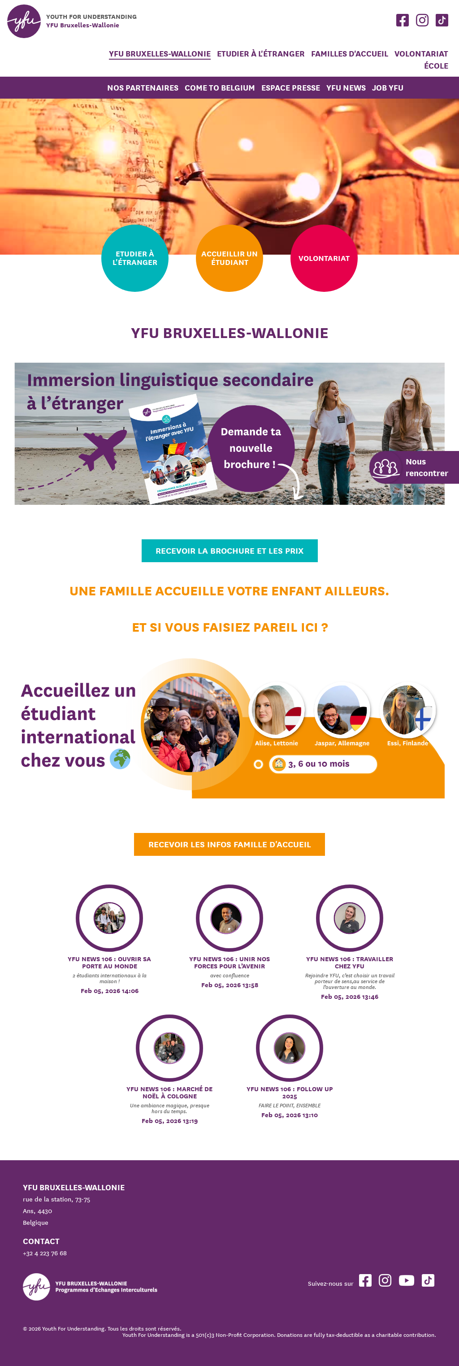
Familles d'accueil (349, 53)
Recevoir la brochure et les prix (229, 550)
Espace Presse (290, 87)
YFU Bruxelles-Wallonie (160, 53)
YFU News (346, 87)
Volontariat (421, 53)
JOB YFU (387, 87)
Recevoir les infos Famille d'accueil (229, 844)
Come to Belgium (220, 87)
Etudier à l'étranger (262, 53)
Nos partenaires (142, 87)
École (436, 66)
